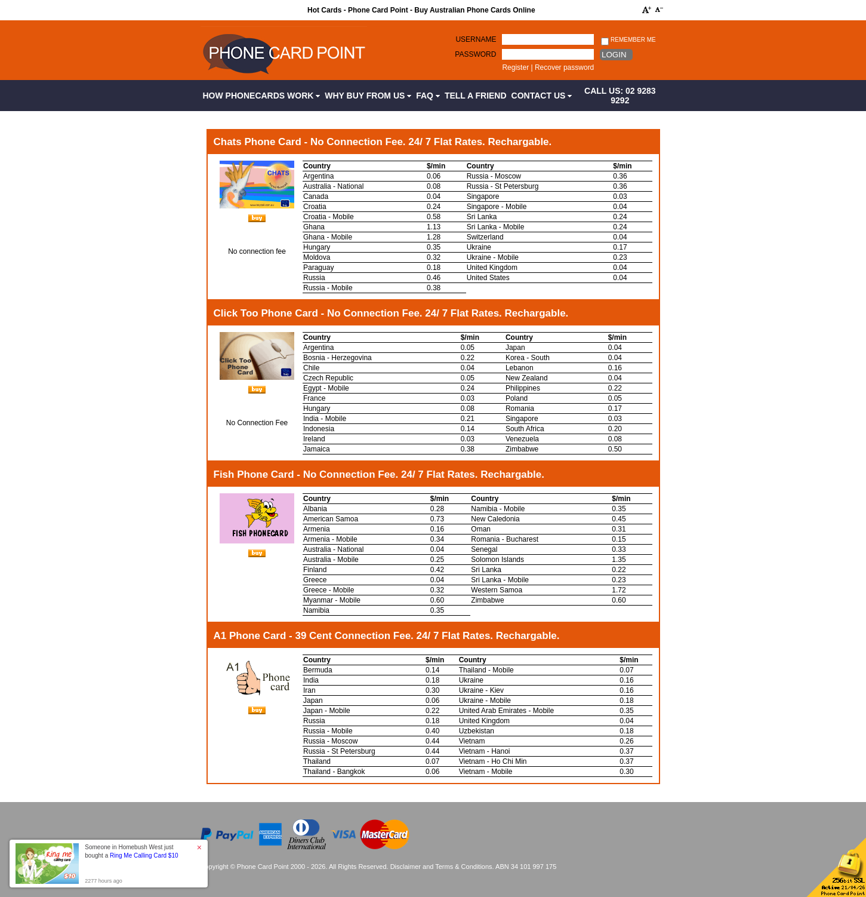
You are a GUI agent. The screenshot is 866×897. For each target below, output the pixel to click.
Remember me (628, 40)
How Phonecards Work (261, 95)
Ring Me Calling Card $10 (144, 855)
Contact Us (541, 95)
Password (475, 54)
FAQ (428, 95)
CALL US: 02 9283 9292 (620, 95)
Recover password (564, 67)
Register (515, 67)
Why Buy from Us (368, 95)
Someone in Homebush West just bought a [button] (131, 851)
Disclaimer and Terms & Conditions (441, 866)
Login (614, 54)
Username (475, 39)
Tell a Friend (476, 95)
